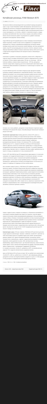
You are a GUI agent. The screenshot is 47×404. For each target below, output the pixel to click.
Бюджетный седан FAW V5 (36, 269)
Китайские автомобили (21, 262)
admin (6, 21)
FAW (8, 262)
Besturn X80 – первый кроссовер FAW (13, 269)
